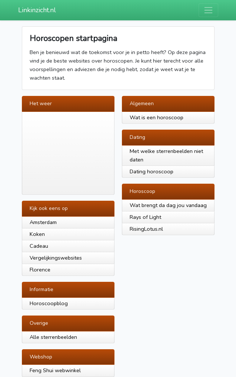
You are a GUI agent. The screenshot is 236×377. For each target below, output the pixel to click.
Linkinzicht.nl (37, 10)
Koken (37, 234)
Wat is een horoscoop (156, 117)
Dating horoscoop (151, 171)
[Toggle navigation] (208, 10)
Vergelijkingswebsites (56, 257)
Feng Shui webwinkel (55, 370)
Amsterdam (43, 222)
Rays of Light (145, 217)
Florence (40, 269)
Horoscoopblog (49, 303)
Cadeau (39, 246)
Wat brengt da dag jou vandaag (168, 205)
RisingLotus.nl (146, 229)
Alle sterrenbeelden (53, 337)
